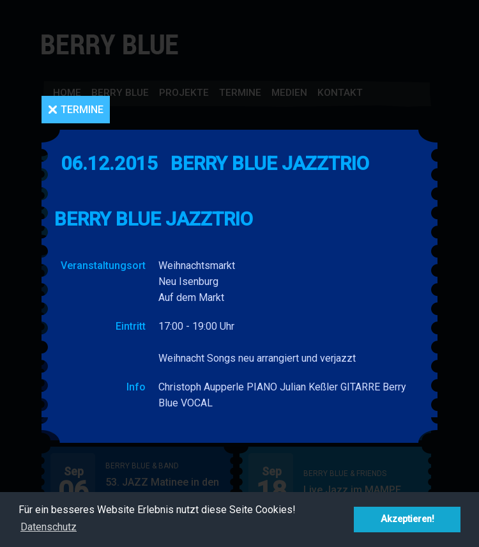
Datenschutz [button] (48, 527)
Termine (82, 110)
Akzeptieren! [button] (407, 519)
